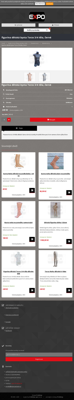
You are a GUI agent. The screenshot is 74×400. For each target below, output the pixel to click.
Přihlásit (55, 25)
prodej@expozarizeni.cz (13, 386)
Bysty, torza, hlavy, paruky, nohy (17, 43)
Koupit (51, 119)
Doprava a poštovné (12, 315)
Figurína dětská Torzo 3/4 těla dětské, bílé (18, 272)
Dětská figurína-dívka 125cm (55, 222)
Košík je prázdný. (33, 30)
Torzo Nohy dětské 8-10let (55, 271)
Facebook (9, 331)
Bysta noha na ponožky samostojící (18, 222)
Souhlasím (50, 4)
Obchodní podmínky (12, 308)
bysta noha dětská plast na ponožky (55, 174)
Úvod (3, 43)
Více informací (40, 4)
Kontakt (8, 322)
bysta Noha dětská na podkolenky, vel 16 (18, 175)
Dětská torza (46, 43)
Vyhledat (18, 25)
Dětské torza (34, 43)
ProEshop (39, 395)
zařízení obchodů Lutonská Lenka (16, 372)
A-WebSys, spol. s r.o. (35, 397)
